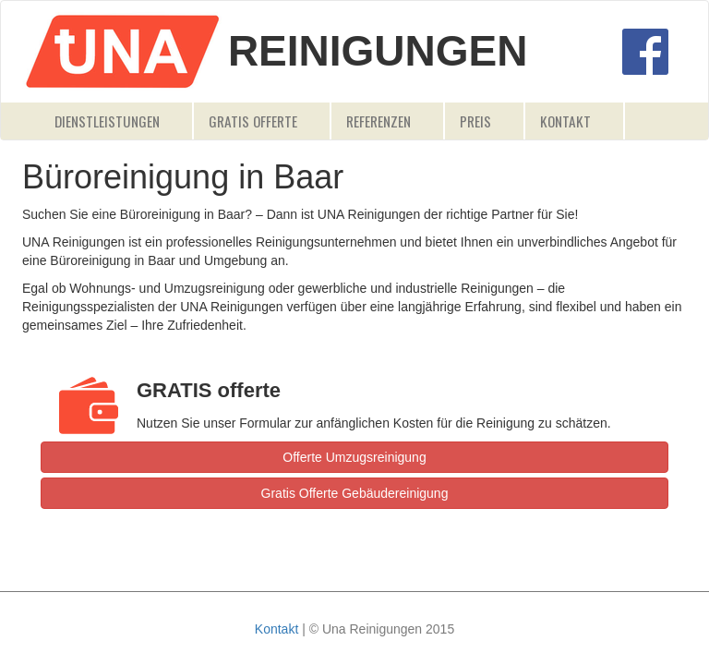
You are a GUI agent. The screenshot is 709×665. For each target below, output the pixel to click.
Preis (475, 121)
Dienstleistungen (107, 121)
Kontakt (565, 121)
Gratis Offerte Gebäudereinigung (355, 493)
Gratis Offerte (253, 121)
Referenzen (378, 121)
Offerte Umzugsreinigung (354, 457)
